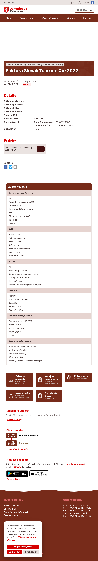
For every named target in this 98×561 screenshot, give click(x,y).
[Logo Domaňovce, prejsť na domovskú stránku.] (15, 10)
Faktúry (26, 49)
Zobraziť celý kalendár (17, 413)
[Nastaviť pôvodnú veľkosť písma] (76, 2)
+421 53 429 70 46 (13, 515)
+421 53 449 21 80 (13, 512)
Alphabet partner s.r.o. (39, 534)
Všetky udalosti (14, 384)
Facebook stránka (12, 520)
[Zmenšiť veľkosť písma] (74, 2)
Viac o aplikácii (13, 443)
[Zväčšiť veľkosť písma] (80, 2)
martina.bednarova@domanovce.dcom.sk (23, 518)
